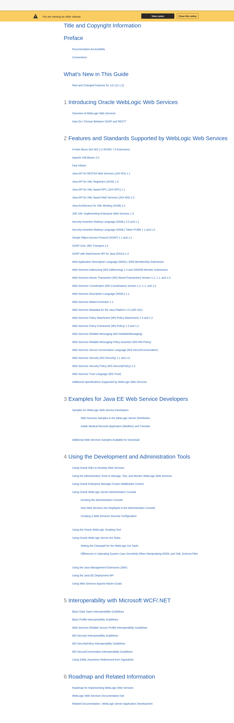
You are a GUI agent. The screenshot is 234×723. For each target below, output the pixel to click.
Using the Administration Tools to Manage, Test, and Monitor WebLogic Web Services (122, 475)
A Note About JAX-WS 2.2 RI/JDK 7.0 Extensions (101, 149)
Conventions (79, 57)
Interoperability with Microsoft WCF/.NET (117, 600)
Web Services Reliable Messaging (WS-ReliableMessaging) (107, 333)
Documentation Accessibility (88, 49)
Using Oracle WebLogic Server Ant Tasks (96, 537)
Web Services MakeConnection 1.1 (92, 301)
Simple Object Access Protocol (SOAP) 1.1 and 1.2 (102, 237)
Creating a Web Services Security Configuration (109, 516)
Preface (73, 38)
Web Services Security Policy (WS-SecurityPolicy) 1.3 (103, 366)
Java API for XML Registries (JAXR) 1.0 (95, 181)
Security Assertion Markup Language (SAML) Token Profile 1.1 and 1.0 (113, 229)
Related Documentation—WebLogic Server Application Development (112, 703)
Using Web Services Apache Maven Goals (97, 583)
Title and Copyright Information (102, 25)
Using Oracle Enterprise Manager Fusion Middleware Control (108, 483)
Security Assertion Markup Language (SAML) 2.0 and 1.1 (105, 221)
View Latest (157, 16)
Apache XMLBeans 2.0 (85, 157)
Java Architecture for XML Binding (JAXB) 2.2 (98, 205)
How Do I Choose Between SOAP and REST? (99, 121)
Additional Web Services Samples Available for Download (105, 439)
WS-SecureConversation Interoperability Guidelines (102, 651)
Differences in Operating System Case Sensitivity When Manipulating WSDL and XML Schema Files (139, 553)
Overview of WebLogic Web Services (94, 113)
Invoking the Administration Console (102, 499)
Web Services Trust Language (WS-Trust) (96, 373)
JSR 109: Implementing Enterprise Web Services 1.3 (103, 213)
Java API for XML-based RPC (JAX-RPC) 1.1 (98, 189)
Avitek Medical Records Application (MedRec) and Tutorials (115, 426)
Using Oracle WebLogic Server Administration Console (104, 492)
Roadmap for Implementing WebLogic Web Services (103, 687)
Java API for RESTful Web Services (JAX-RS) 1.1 (101, 173)
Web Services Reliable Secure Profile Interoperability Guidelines (109, 627)
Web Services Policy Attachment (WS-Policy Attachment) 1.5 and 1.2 (112, 317)
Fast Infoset (79, 165)
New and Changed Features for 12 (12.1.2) (98, 85)
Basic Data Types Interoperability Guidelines (98, 611)
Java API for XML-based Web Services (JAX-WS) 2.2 (103, 197)
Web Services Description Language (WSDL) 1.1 (100, 293)
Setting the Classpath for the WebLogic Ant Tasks (109, 545)
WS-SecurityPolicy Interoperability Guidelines (98, 643)
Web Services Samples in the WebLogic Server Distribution (115, 418)
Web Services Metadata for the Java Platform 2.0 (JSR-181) (107, 309)
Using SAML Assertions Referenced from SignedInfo (103, 659)
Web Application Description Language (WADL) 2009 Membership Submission (118, 261)
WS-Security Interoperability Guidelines (95, 635)
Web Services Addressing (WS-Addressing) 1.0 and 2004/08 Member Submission (120, 269)
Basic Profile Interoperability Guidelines (95, 619)
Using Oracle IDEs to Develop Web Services (98, 467)
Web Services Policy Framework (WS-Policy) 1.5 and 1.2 (105, 325)
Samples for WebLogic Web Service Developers (100, 410)
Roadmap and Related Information (109, 676)
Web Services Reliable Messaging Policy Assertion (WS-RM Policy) (111, 342)
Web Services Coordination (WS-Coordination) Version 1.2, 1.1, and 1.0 (114, 285)
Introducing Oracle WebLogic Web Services (121, 102)
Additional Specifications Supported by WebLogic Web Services (109, 381)
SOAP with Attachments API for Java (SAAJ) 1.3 (100, 253)
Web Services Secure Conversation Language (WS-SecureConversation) (115, 349)
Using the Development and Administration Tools (127, 456)
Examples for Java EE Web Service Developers (126, 399)
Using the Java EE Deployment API (93, 575)
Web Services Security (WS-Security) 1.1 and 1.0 (101, 357)
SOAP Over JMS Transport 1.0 (90, 245)
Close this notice (187, 16)
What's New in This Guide (96, 74)
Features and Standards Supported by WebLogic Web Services (146, 138)
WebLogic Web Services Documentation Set (98, 695)
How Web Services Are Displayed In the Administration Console (118, 507)
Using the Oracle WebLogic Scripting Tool (96, 529)
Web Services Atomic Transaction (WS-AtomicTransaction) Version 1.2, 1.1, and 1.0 (121, 277)
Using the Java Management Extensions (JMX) (99, 567)
